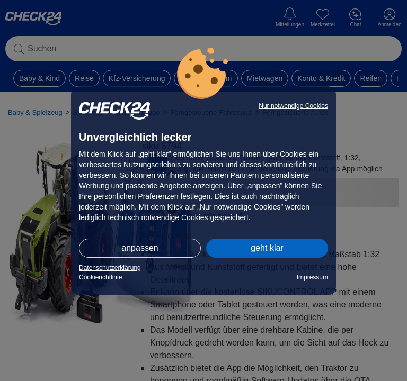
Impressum (312, 277)
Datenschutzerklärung (110, 267)
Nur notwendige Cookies (293, 106)
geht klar (267, 247)
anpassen (139, 247)
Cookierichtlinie (100, 277)
